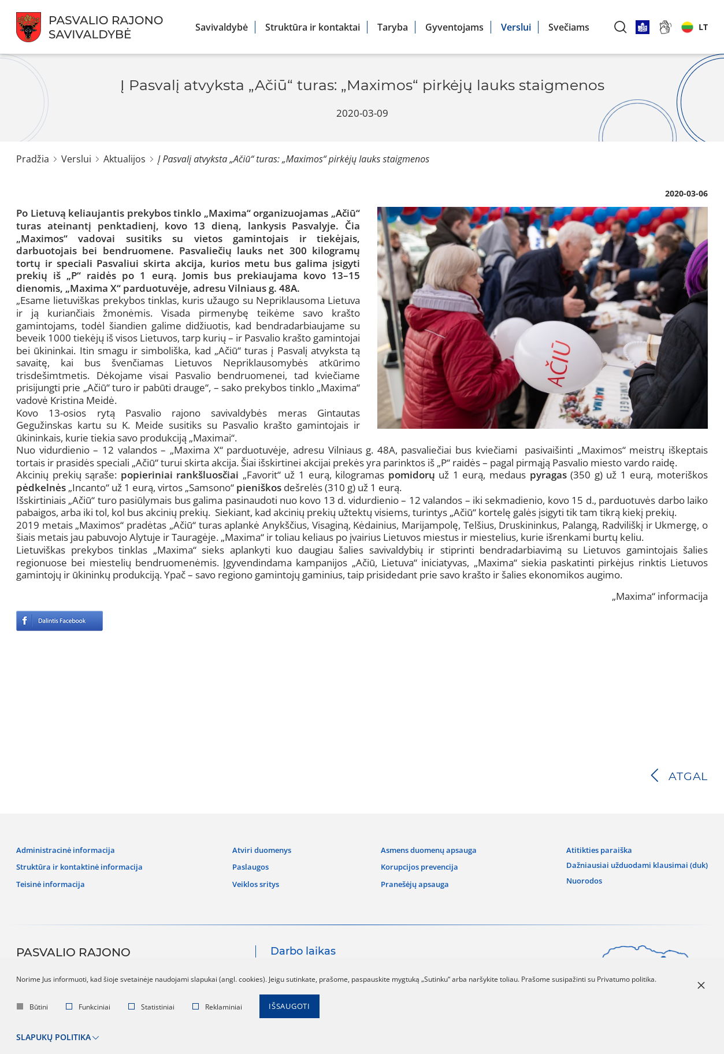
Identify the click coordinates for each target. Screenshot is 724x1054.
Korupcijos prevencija (414, 864)
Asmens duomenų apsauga (425, 849)
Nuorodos (574, 875)
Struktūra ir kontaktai (312, 27)
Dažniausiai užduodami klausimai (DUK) (631, 861)
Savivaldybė (221, 27)
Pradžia (32, 159)
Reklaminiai (217, 1008)
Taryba (392, 27)
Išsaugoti (291, 1008)
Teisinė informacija (53, 880)
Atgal (688, 776)
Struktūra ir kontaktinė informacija (85, 864)
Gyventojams (454, 27)
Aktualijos (124, 159)
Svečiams (568, 27)
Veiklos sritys (257, 880)
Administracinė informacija (69, 849)
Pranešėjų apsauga (409, 880)
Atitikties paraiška (590, 849)
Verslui (516, 27)
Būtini (32, 1008)
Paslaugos (251, 864)
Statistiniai (151, 1008)
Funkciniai (88, 1008)
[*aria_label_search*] (620, 27)
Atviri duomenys (263, 849)
